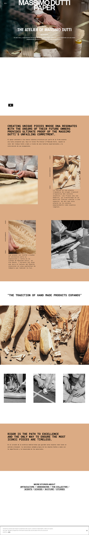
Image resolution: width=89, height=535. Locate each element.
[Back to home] (5, 3)
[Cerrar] (86, 530)
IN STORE (49, 489)
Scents (28, 489)
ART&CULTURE (27, 487)
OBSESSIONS (43, 487)
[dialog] (44, 530)
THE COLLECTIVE (60, 487)
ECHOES (38, 489)
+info (9, 532)
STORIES (60, 489)
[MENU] (83, 2)
